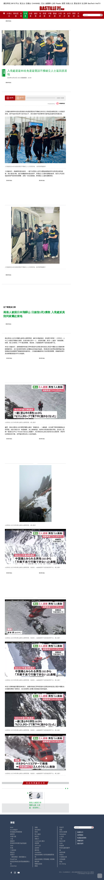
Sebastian (62, 834)
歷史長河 (77, 3)
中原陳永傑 (63, 857)
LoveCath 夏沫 (40, 841)
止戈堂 (61, 836)
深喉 (36, 827)
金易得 (37, 848)
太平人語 (38, 845)
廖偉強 (37, 850)
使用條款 (80, 835)
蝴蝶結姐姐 (38, 864)
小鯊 (11, 839)
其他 (78, 15)
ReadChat (13, 859)
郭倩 (36, 832)
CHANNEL (36, 3)
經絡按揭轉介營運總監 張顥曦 (44, 859)
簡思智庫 (62, 852)
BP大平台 (15, 3)
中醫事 (49, 15)
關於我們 (80, 843)
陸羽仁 (37, 836)
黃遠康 (61, 845)
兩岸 (64, 15)
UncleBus (38, 852)
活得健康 (62, 859)
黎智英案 (16, 15)
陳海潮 (37, 861)
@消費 (69, 15)
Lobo (61, 843)
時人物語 (38, 834)
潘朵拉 (12, 852)
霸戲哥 (12, 841)
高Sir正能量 (63, 832)
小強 (60, 839)
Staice (61, 854)
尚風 (11, 848)
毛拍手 (61, 827)
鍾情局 (12, 834)
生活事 (84, 3)
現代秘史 (38, 829)
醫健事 (55, 15)
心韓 (53, 3)
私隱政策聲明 (81, 838)
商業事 (44, 15)
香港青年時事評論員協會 (18, 843)
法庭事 (30, 15)
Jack (11, 845)
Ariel (11, 827)
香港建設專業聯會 (16, 832)
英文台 (22, 3)
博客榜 (74, 15)
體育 (63, 3)
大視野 (60, 15)
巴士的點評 (14, 829)
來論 (60, 861)
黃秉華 (37, 843)
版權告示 (80, 832)
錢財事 (36, 15)
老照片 (12, 854)
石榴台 (28, 3)
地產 (40, 15)
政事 (21, 15)
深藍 (60, 829)
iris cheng (62, 864)
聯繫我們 (80, 840)
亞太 (43, 3)
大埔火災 (9, 15)
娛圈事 (48, 3)
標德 (36, 866)
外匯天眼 (13, 836)
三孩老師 (13, 850)
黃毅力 (37, 839)
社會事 (25, 15)
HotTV (98, 3)
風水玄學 (62, 841)
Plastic (58, 3)
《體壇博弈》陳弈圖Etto (18, 857)
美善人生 (69, 3)
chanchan (13, 866)
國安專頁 (7, 3)
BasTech (91, 3)
